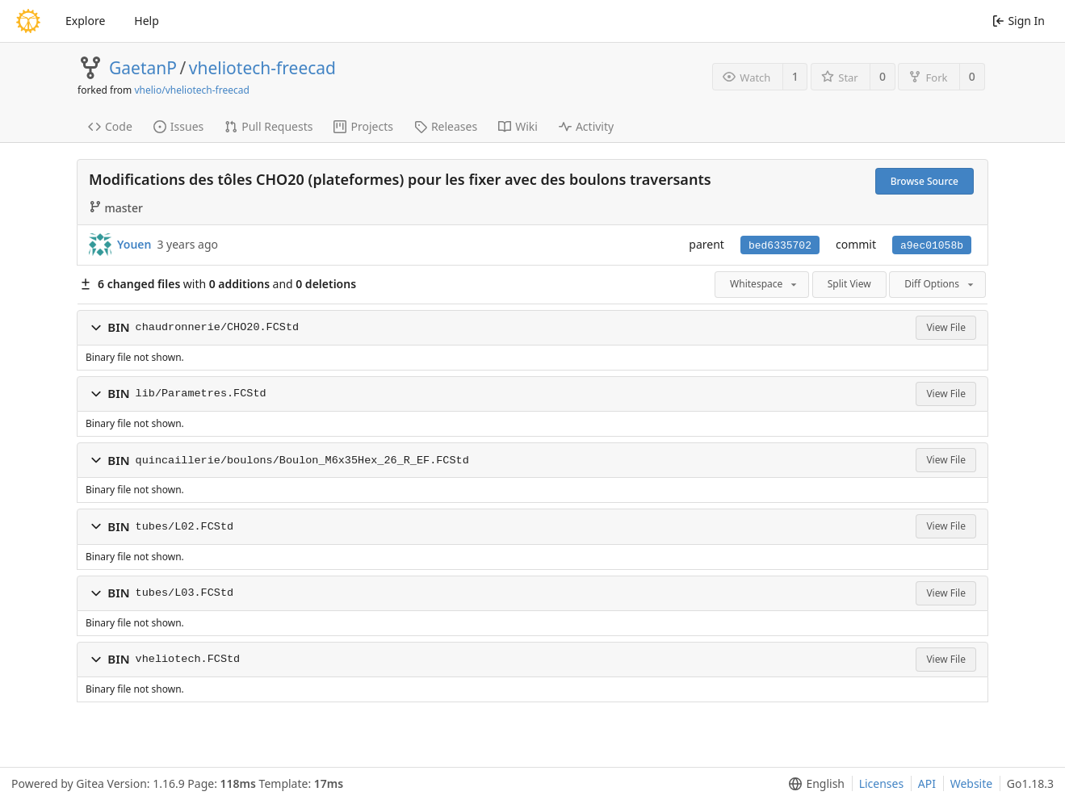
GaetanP (143, 68)
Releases (445, 126)
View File (946, 327)
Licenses (881, 783)
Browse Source (924, 181)
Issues (178, 126)
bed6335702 (779, 246)
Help (146, 20)
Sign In (1019, 20)
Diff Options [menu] (940, 284)
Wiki (518, 126)
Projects (362, 126)
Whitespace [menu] (764, 284)
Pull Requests (268, 126)
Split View (849, 284)
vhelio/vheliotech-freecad (191, 90)
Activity (586, 126)
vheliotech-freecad (262, 68)
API (927, 783)
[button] (96, 328)
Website (971, 783)
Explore (85, 20)
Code (110, 126)
